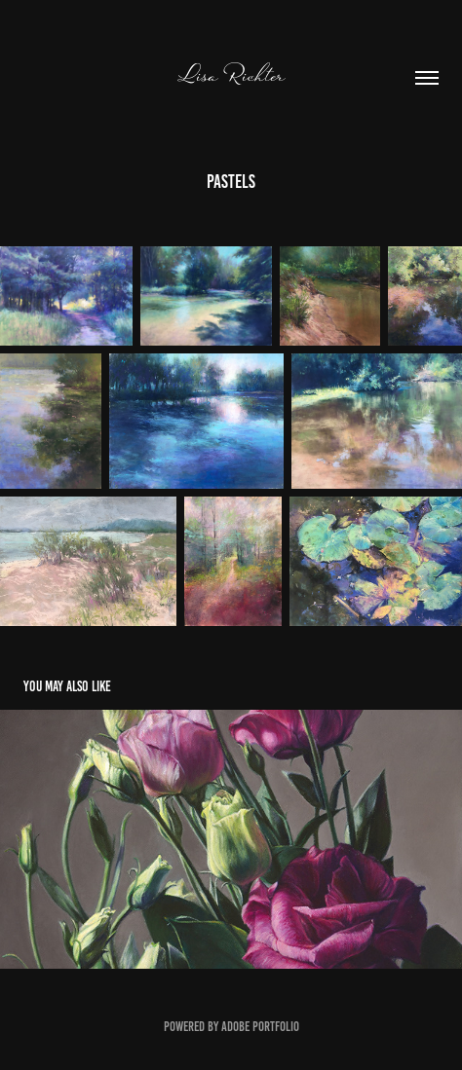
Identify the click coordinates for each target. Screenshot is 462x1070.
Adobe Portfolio (260, 1026)
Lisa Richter (231, 75)
